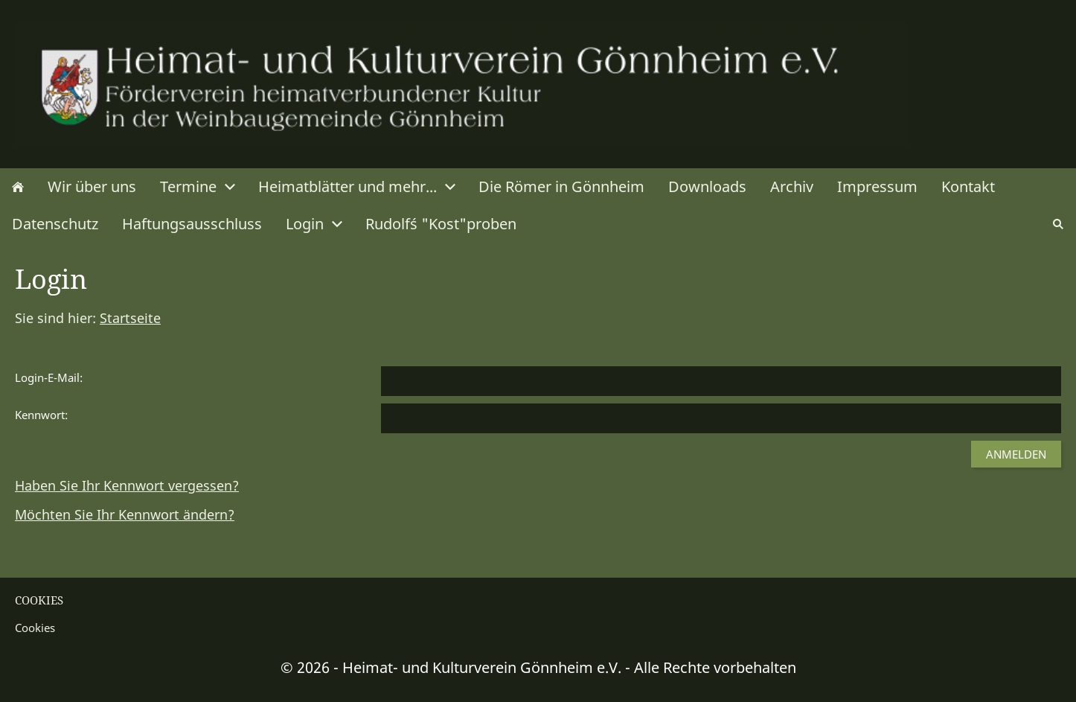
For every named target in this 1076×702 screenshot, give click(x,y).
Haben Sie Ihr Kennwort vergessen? (127, 485)
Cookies (35, 627)
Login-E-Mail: (49, 377)
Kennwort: (41, 414)
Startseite (130, 318)
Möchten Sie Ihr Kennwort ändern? (124, 514)
